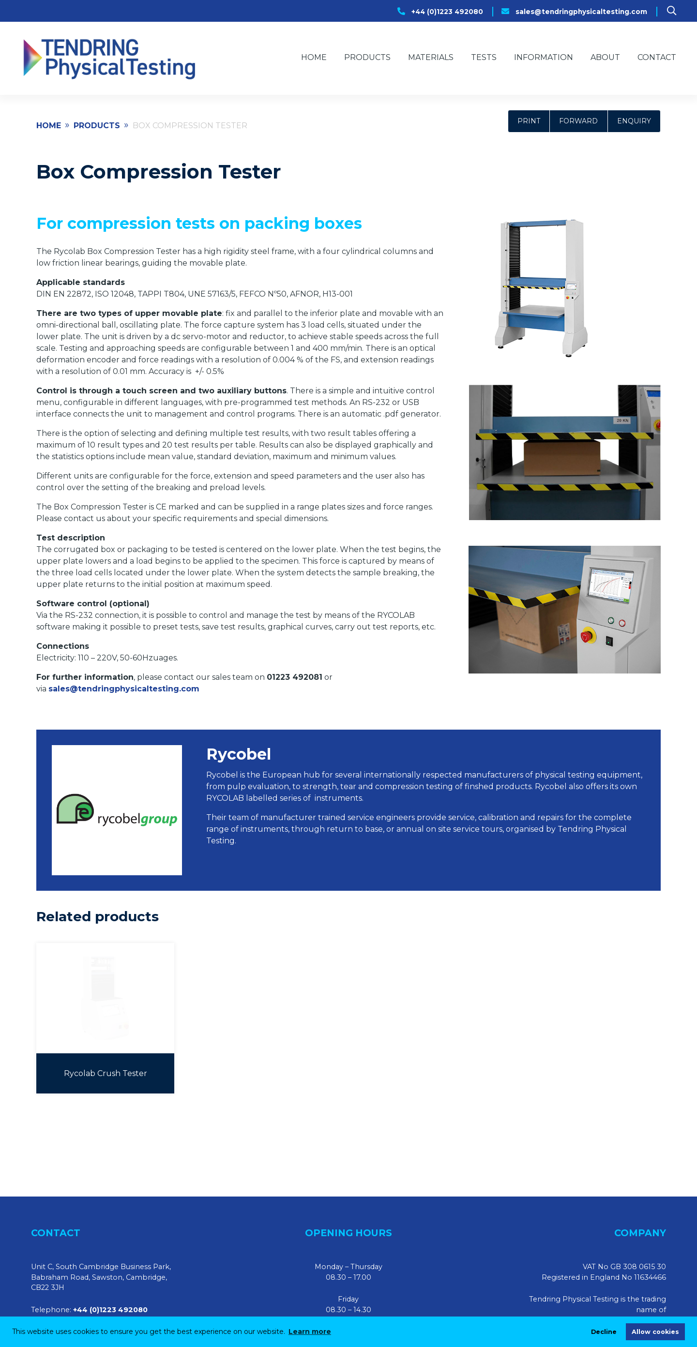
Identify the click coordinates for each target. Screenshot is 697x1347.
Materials (431, 57)
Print (528, 121)
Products (367, 57)
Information (543, 57)
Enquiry (634, 121)
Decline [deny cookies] (604, 1331)
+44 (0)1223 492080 (447, 11)
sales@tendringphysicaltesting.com (581, 11)
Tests (484, 57)
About (605, 57)
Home (314, 57)
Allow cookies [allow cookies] (655, 1331)
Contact (656, 57)
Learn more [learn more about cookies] (309, 1331)
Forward (578, 121)
